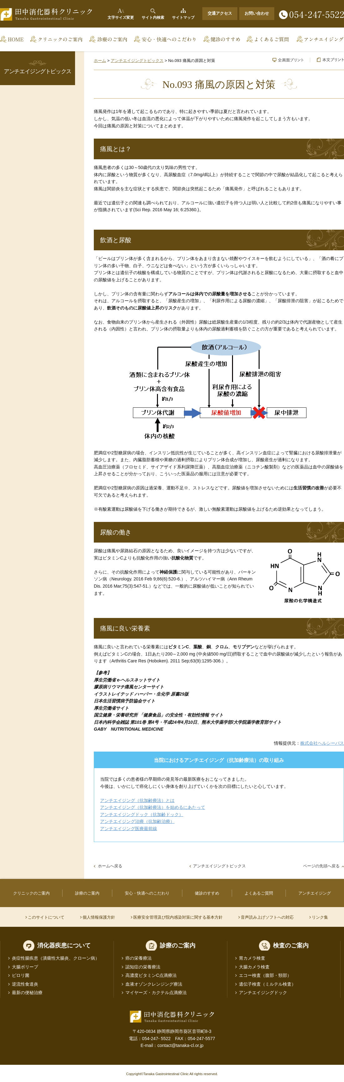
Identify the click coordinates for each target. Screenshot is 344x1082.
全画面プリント (288, 60)
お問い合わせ (257, 13)
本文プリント (327, 60)
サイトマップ (183, 17)
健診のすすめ (222, 39)
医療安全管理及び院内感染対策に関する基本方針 (178, 917)
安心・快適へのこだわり (165, 39)
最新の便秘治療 (27, 992)
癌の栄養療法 (138, 958)
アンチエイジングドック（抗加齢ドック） (141, 814)
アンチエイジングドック (263, 992)
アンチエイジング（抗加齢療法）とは (137, 800)
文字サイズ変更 (121, 17)
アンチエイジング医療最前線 (128, 828)
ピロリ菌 (20, 975)
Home (14, 39)
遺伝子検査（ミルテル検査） (267, 984)
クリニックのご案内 (57, 39)
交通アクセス (220, 13)
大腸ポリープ (25, 966)
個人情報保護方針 (99, 917)
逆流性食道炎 (25, 984)
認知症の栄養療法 (142, 966)
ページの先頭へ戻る (321, 866)
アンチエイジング (318, 39)
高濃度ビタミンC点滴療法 (151, 975)
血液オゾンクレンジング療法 (153, 984)
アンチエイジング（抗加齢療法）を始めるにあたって (152, 807)
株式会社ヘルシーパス (322, 743)
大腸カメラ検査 (254, 966)
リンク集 (320, 917)
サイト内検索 (153, 17)
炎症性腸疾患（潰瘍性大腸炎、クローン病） (55, 958)
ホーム (100, 60)
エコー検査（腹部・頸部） (265, 975)
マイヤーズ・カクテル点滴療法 (156, 992)
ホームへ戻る (110, 866)
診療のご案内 (108, 39)
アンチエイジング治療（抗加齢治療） (137, 821)
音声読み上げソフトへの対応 (267, 917)
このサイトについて (46, 917)
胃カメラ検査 (252, 958)
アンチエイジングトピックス (137, 60)
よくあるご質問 (268, 39)
